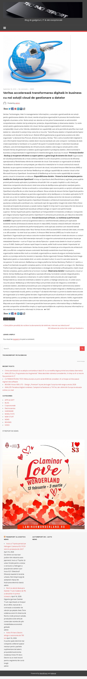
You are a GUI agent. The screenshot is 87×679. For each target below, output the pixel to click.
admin (17, 103)
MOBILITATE (9, 414)
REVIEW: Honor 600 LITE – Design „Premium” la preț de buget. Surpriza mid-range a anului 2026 (40, 384)
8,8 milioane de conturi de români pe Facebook (65, 328)
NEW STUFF (9, 417)
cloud (6, 319)
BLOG (7, 403)
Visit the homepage (81, 361)
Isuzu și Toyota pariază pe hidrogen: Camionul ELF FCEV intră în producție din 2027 (15, 546)
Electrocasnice (10, 408)
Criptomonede (10, 405)
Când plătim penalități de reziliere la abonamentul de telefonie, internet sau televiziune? (37, 325)
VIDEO (7, 425)
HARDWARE (9, 411)
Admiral (53, 673)
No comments (23, 89)
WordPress (44, 673)
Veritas (12, 319)
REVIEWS (8, 422)
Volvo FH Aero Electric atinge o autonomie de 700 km (14, 635)
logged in (16, 339)
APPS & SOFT (9, 400)
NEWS (32, 89)
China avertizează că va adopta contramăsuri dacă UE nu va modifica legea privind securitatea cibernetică (44, 371)
